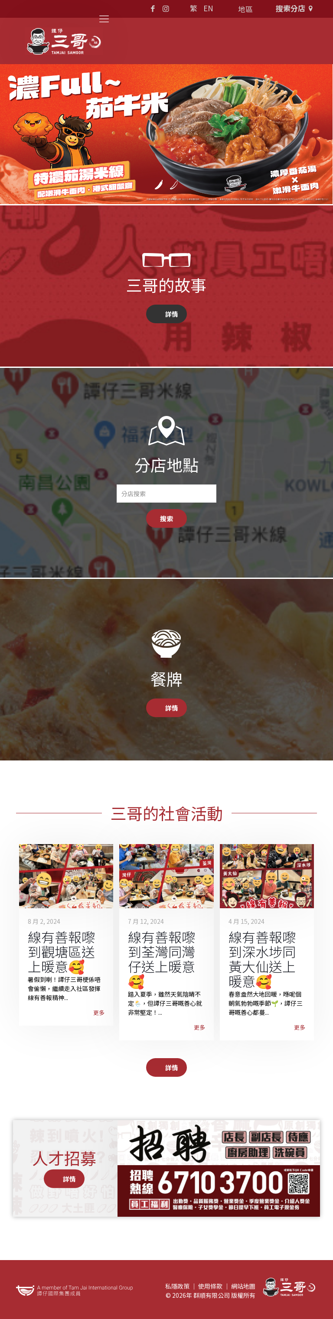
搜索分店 (296, 8)
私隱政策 (177, 1286)
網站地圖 (243, 1286)
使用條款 (210, 1286)
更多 (98, 1012)
